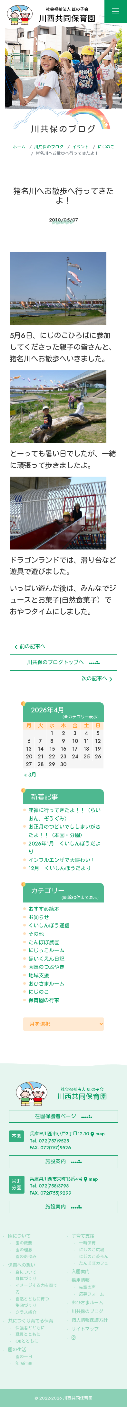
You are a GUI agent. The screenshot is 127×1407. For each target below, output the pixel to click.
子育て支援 (83, 1236)
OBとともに (26, 1341)
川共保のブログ (49, 147)
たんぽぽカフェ (93, 1263)
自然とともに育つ (32, 1299)
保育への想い (21, 1265)
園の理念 (23, 1250)
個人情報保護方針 (90, 1320)
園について (19, 1236)
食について (25, 1272)
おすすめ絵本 (43, 909)
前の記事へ (30, 646)
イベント (80, 147)
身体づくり (25, 1279)
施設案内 (55, 1161)
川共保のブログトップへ (55, 662)
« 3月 (30, 774)
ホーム (19, 147)
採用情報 (81, 1280)
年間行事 (23, 1363)
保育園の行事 (43, 1000)
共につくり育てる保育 (30, 1321)
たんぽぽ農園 (43, 942)
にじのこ (106, 147)
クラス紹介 (25, 1312)
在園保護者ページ (55, 1116)
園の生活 (17, 1349)
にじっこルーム (46, 950)
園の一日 (23, 1357)
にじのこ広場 (91, 1250)
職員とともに (28, 1334)
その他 (36, 934)
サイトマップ (85, 1329)
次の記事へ (97, 678)
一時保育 (87, 1243)
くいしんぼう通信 (49, 925)
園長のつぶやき (46, 967)
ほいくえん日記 (46, 959)
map (98, 1133)
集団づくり (25, 1305)
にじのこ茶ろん (93, 1257)
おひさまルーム (46, 984)
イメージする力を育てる (36, 1288)
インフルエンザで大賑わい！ (61, 860)
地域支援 (38, 975)
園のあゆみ (25, 1257)
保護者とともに (30, 1328)
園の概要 (23, 1243)
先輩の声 (87, 1287)
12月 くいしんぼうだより (59, 868)
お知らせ (38, 917)
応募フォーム (91, 1294)
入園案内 (81, 1271)
